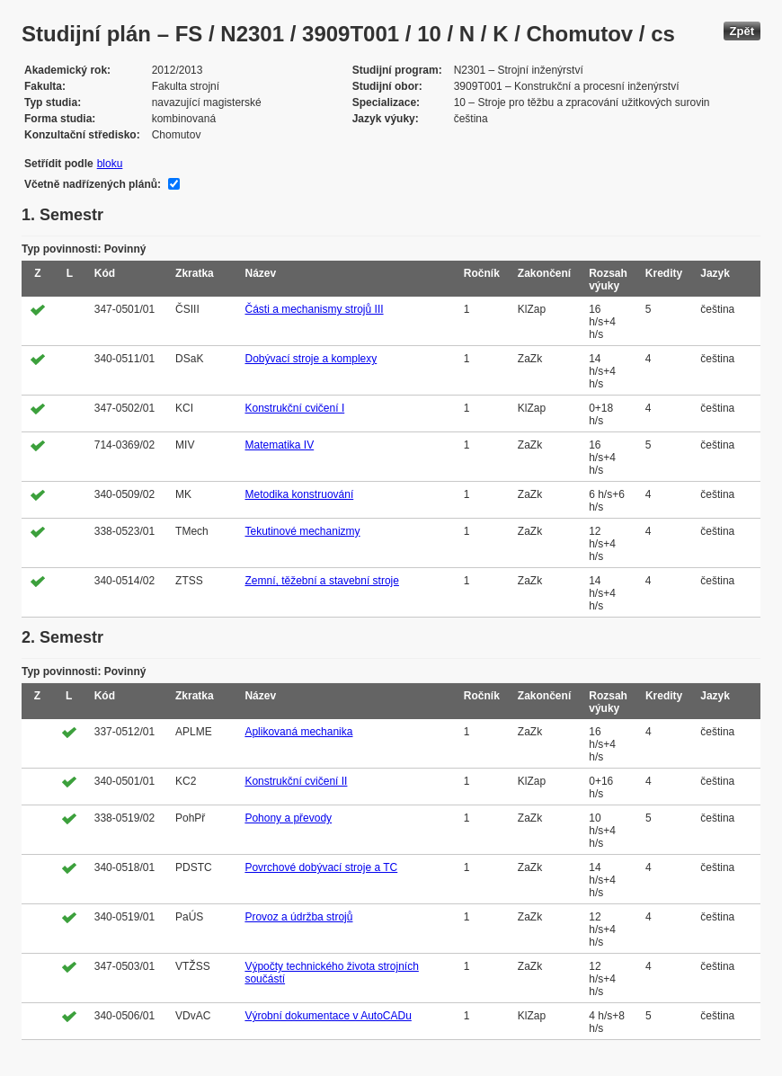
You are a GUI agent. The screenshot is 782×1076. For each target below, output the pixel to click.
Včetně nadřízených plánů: (92, 184)
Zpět (742, 31)
